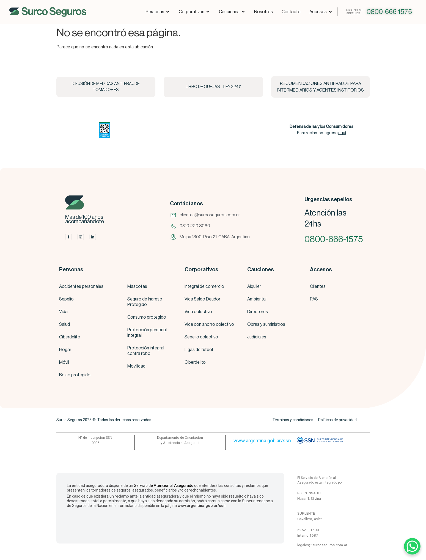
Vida (63, 312)
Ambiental (256, 299)
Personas (71, 269)
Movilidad (136, 366)
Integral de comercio (204, 286)
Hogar (65, 349)
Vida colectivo (198, 312)
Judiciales (256, 337)
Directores (257, 312)
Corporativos (201, 269)
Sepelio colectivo (201, 337)
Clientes (318, 286)
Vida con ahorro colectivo (209, 324)
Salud (64, 324)
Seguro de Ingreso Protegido (144, 302)
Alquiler (254, 286)
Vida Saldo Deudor (202, 299)
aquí (342, 133)
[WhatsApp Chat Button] (412, 546)
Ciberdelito (69, 337)
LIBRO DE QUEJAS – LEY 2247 (213, 87)
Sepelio (66, 299)
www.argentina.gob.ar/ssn (262, 440)
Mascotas (137, 286)
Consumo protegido (146, 317)
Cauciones (260, 269)
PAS (314, 299)
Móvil (64, 362)
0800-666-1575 (389, 12)
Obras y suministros (266, 324)
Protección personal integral (147, 333)
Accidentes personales (81, 286)
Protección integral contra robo (145, 351)
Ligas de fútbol (199, 349)
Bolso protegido (74, 375)
